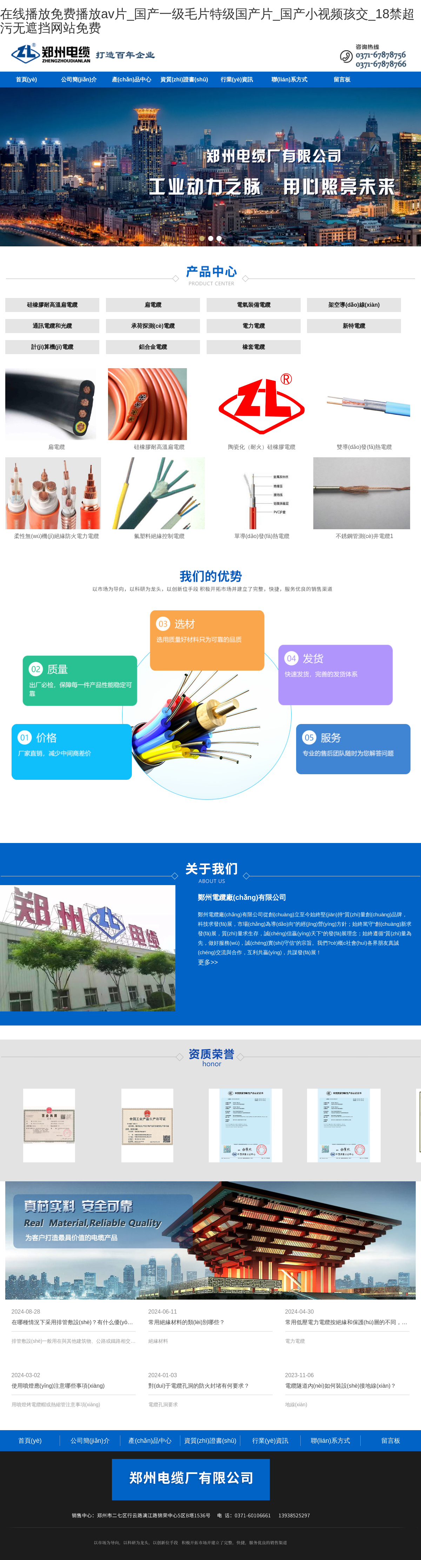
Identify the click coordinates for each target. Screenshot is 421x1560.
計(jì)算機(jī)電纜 (52, 347)
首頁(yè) (26, 79)
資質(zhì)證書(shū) (184, 79)
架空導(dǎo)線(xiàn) (354, 305)
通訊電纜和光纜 (52, 326)
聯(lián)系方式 (289, 79)
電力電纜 (253, 326)
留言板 (342, 79)
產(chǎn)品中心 (131, 79)
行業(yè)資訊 (237, 79)
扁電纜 (153, 305)
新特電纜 (354, 326)
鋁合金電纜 (153, 347)
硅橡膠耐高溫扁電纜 (52, 305)
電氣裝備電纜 (253, 305)
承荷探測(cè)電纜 (153, 326)
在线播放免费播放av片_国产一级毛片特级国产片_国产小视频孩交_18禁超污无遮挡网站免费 (207, 21)
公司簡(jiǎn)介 (79, 79)
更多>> (208, 962)
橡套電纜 (253, 347)
